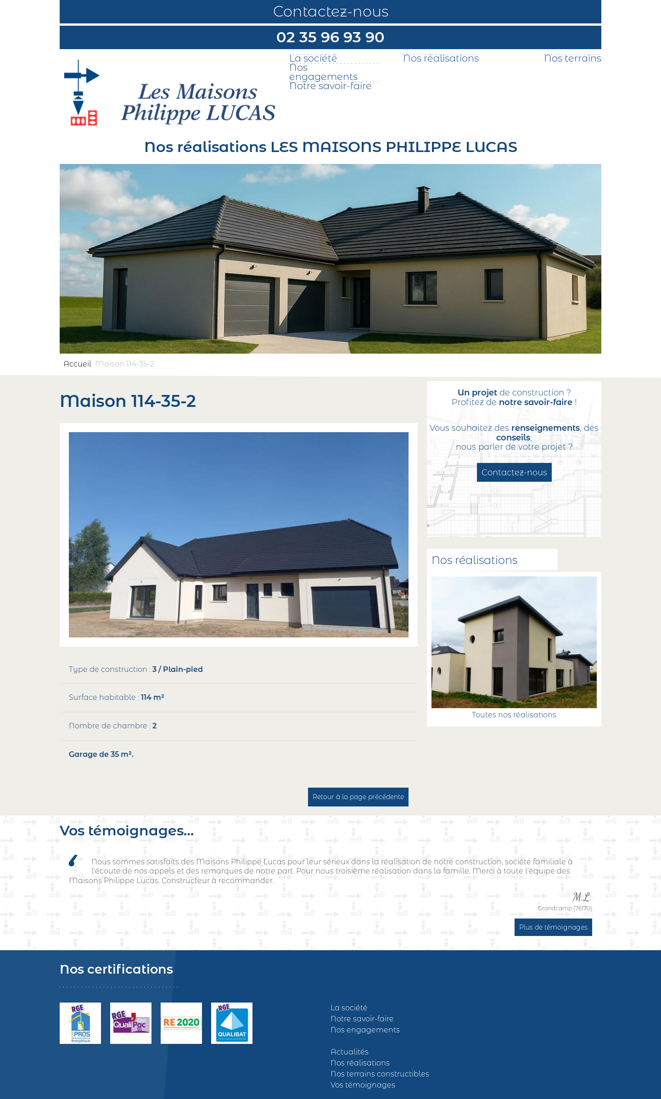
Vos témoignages (362, 1085)
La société (313, 58)
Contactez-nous (330, 11)
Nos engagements (323, 72)
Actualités (349, 1052)
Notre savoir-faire (330, 85)
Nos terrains (572, 58)
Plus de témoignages (553, 927)
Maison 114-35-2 (124, 364)
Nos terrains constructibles (379, 1074)
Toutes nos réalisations (514, 714)
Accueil (77, 364)
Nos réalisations (441, 58)
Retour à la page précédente (358, 797)
